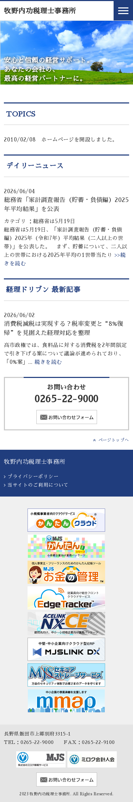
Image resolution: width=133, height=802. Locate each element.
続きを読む (48, 362)
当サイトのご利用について (37, 485)
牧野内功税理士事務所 (40, 11)
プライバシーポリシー (33, 476)
